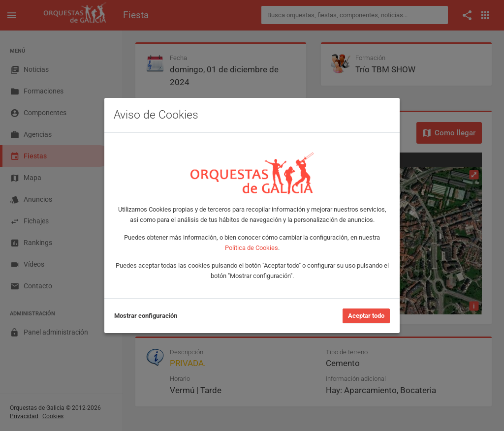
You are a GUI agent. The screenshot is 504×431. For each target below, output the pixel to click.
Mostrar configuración (145, 315)
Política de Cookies (251, 247)
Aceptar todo (366, 315)
